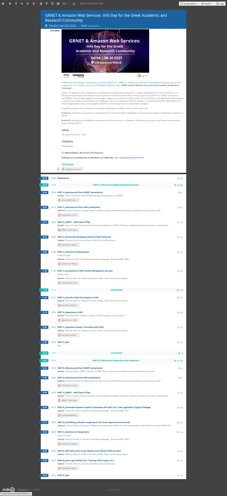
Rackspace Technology (148, 82)
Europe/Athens (190, 3)
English (208, 3)
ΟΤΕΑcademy (101, 85)
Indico (30, 489)
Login (222, 3)
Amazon (131, 82)
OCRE (67, 98)
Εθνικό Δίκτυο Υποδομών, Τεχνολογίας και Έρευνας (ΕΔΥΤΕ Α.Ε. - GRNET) (94, 82)
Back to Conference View (91, 3)
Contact (116, 489)
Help (110, 489)
